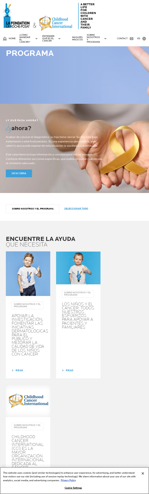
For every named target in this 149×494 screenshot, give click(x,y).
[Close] (143, 473)
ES (141, 39)
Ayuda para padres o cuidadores (51, 448)
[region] (74, 480)
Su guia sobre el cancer (83, 441)
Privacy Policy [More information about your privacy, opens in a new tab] (68, 480)
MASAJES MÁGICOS (77, 38)
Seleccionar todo (76, 230)
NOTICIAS (77, 454)
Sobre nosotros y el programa (33, 231)
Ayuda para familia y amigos (51, 460)
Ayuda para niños (49, 454)
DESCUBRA (19, 195)
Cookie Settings (73, 488)
